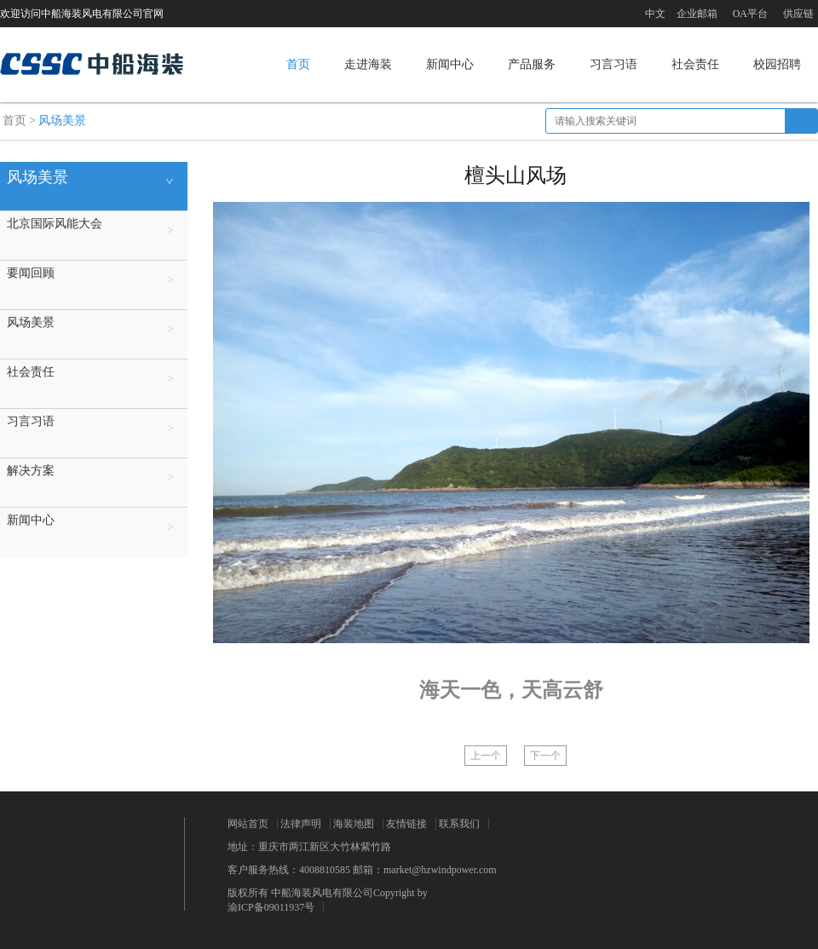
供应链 (798, 14)
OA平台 (750, 14)
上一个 (485, 756)
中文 (655, 14)
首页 (298, 64)
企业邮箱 (697, 14)
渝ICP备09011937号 (271, 907)
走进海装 (368, 64)
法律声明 (300, 824)
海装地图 (353, 824)
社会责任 (695, 64)
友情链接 (406, 824)
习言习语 (613, 64)
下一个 (545, 756)
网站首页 (248, 824)
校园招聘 (777, 64)
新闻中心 (450, 64)
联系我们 (459, 824)
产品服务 (532, 64)
